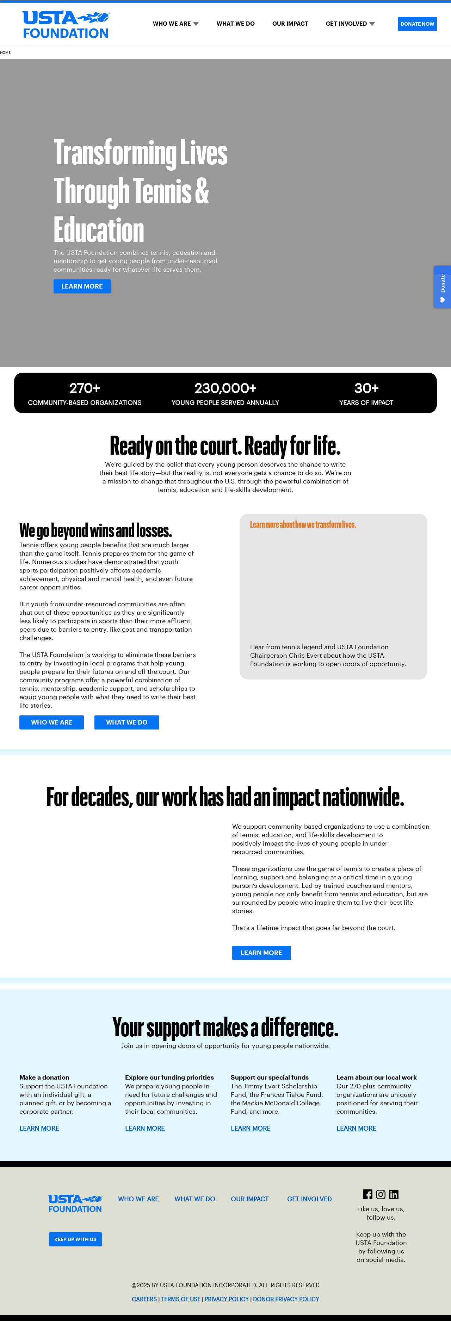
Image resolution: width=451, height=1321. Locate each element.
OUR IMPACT (290, 24)
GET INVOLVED (346, 24)
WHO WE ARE (172, 24)
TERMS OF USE (180, 1299)
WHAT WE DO (236, 24)
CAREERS (144, 1299)
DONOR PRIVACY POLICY (286, 1299)
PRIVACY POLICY (227, 1299)
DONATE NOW (417, 24)
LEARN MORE (145, 1128)
